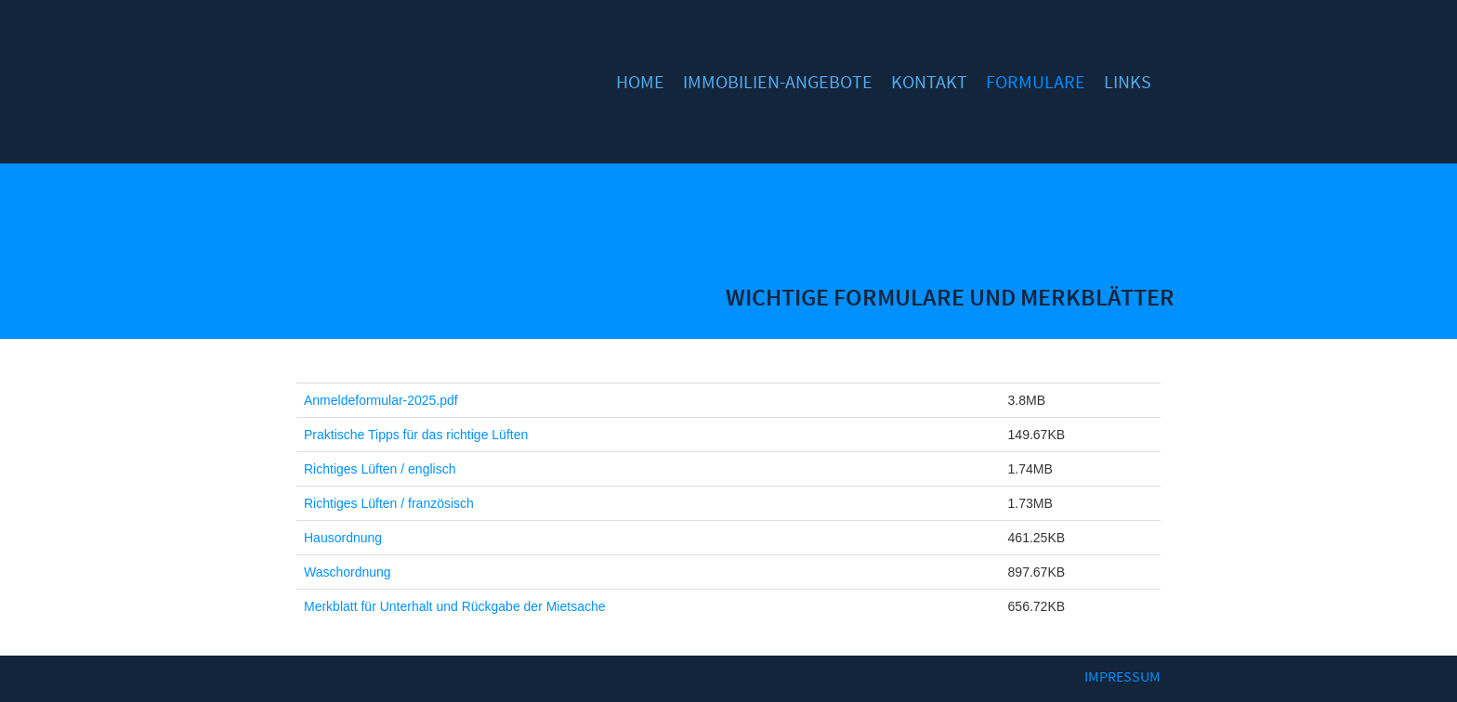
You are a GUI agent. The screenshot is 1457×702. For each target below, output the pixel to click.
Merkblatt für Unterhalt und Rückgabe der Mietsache (455, 606)
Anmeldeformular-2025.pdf (381, 400)
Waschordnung (347, 572)
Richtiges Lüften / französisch (389, 503)
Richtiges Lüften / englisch (379, 469)
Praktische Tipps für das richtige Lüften (416, 434)
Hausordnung (343, 537)
